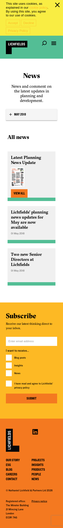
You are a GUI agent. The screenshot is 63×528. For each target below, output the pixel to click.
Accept (13, 23)
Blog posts (20, 357)
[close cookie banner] (57, 5)
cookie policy (38, 7)
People (36, 474)
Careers (11, 474)
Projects (38, 460)
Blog (9, 469)
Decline (28, 23)
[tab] (31, 114)
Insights (18, 365)
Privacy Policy (18, 30)
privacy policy (21, 387)
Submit (31, 398)
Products (38, 469)
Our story (13, 460)
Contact (11, 479)
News (17, 373)
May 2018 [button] (20, 114)
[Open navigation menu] (53, 43)
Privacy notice (39, 501)
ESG (8, 465)
